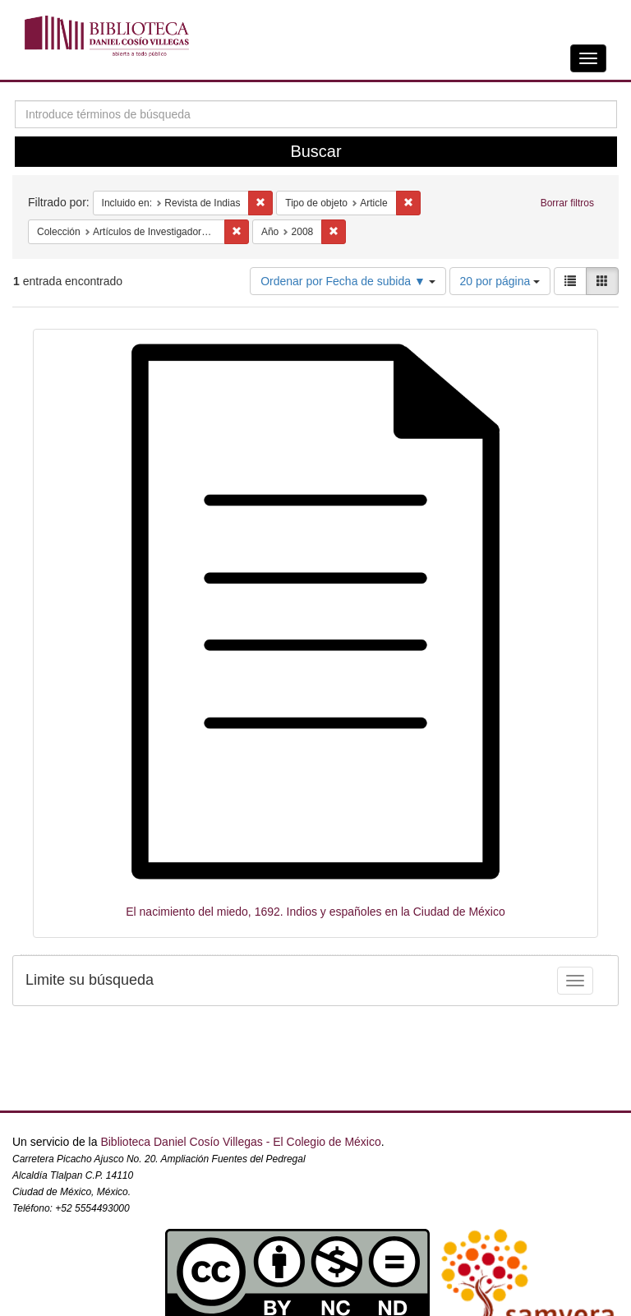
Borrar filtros (567, 203)
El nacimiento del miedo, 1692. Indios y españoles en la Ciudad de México (315, 911)
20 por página (500, 281)
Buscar (315, 151)
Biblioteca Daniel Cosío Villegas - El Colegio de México (240, 1141)
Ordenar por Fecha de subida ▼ (347, 281)
